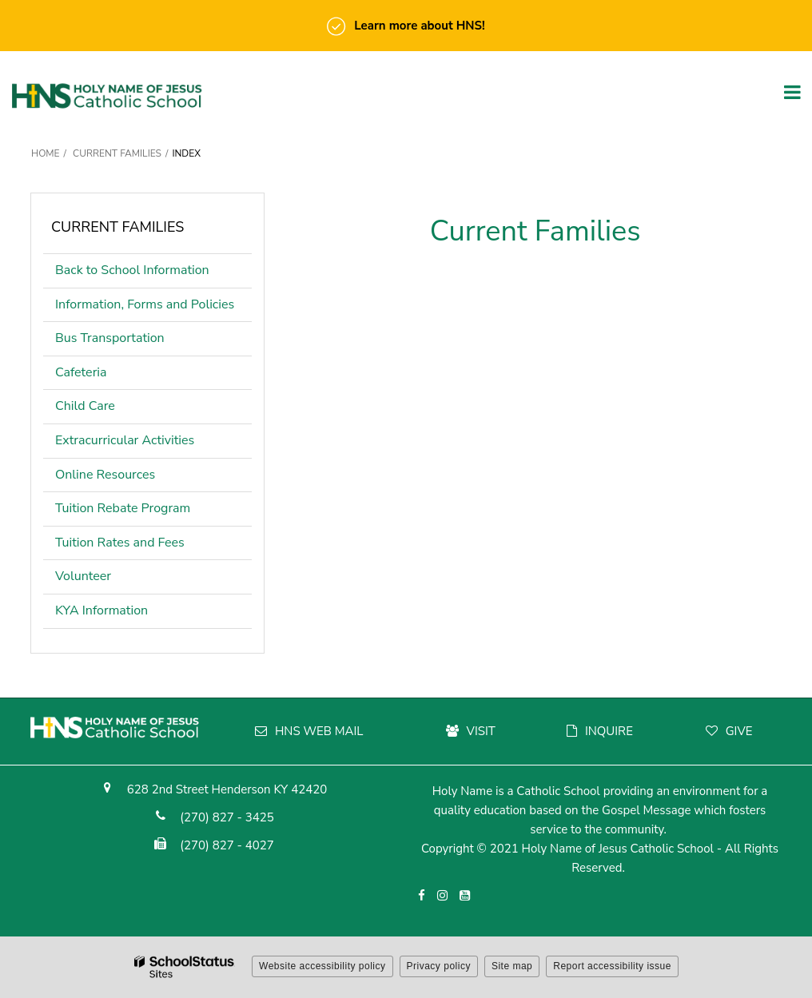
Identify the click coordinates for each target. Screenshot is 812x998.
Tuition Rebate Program (122, 508)
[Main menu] (792, 91)
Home (45, 153)
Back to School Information (132, 270)
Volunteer (83, 576)
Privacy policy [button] (439, 966)
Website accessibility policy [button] (322, 966)
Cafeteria (81, 372)
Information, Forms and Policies (144, 304)
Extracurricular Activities (124, 440)
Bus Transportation (110, 338)
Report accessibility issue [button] (612, 966)
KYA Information (101, 610)
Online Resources (105, 474)
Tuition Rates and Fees (120, 542)
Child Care (85, 406)
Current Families (117, 153)
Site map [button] (512, 966)
